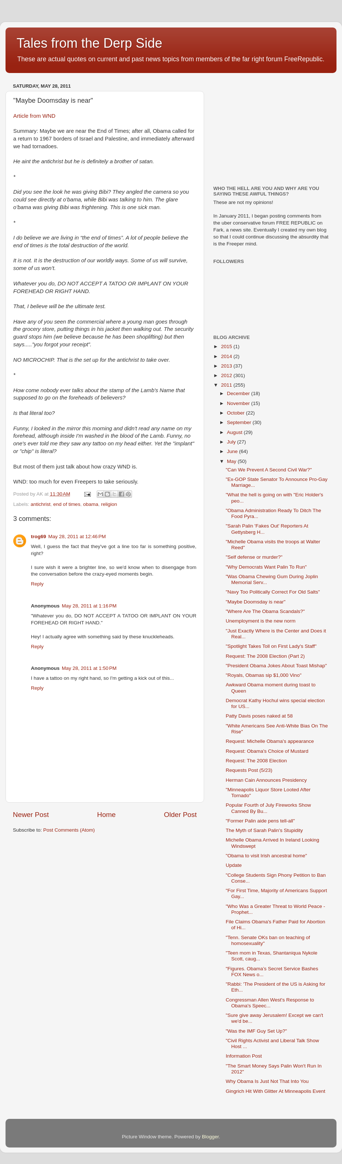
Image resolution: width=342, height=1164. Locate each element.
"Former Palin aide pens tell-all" (260, 821)
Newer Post (31, 814)
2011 (227, 385)
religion (109, 504)
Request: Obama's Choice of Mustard (267, 751)
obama (90, 504)
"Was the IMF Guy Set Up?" (256, 1031)
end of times (67, 504)
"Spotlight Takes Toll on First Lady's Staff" (271, 646)
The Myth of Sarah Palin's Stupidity (264, 830)
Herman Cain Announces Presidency (266, 780)
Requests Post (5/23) (249, 770)
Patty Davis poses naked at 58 (259, 716)
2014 (227, 356)
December (239, 393)
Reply (37, 584)
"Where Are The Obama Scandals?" (265, 611)
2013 (227, 366)
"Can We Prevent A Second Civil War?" (269, 469)
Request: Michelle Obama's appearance (270, 741)
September (240, 422)
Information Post (244, 1056)
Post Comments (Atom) (69, 830)
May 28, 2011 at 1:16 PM (89, 606)
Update (234, 865)
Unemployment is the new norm (261, 621)
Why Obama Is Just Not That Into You (267, 1081)
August (235, 432)
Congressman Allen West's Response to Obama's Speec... (270, 1002)
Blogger (210, 1136)
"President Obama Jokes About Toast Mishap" (276, 665)
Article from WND (34, 116)
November (239, 403)
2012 (227, 375)
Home (106, 814)
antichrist (40, 504)
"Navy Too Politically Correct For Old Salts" (273, 592)
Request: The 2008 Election (256, 760)
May (232, 461)
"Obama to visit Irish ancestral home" (266, 855)
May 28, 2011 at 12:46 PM (77, 536)
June (233, 451)
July (232, 442)
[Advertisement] (268, 126)
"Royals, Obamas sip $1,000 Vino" (264, 675)
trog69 (38, 536)
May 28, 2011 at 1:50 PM (89, 668)
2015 (227, 346)
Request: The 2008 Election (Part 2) (265, 656)
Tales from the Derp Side (89, 43)
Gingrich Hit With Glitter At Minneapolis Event (275, 1091)
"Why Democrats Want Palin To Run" (266, 567)
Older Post (180, 814)
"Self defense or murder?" (254, 557)
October (236, 413)
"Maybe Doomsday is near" (256, 602)
